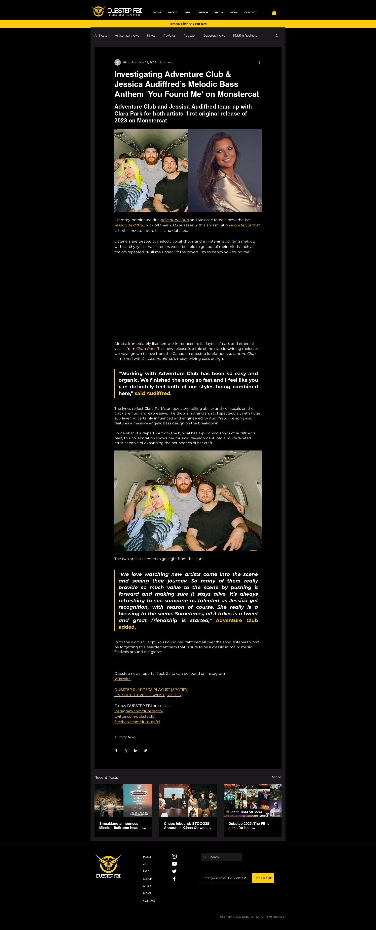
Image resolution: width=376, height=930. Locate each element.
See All (277, 777)
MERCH (147, 878)
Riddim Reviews (245, 35)
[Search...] (221, 857)
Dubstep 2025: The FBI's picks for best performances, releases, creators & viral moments (249, 825)
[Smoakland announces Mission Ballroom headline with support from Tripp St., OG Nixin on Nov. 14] (123, 800)
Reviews (169, 35)
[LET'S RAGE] (263, 878)
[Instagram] (174, 856)
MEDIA (147, 886)
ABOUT (147, 864)
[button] (274, 12)
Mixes (151, 35)
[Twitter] (174, 871)
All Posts (100, 35)
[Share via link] (145, 750)
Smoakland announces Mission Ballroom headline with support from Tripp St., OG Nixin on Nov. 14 (122, 825)
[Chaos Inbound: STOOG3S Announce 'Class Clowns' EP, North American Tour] (188, 800)
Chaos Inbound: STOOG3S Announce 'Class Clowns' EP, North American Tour (186, 825)
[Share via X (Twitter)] (126, 750)
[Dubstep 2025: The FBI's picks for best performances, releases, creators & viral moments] (253, 800)
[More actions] (259, 62)
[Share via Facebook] (116, 750)
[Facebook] (174, 879)
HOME (147, 856)
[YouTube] (174, 864)
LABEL (146, 871)
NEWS (147, 893)
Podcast (189, 35)
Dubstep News (214, 35)
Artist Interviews (127, 35)
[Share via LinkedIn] (136, 750)
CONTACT (149, 901)
